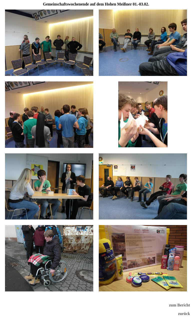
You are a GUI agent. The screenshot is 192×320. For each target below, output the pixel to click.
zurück (184, 313)
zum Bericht (179, 305)
